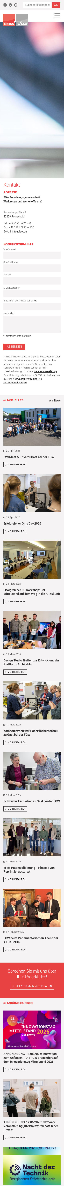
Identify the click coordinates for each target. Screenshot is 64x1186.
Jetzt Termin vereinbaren (34, 986)
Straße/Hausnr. (11, 262)
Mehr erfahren (15, 464)
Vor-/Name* (9, 249)
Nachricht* (9, 313)
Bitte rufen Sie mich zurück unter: (20, 300)
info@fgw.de (19, 231)
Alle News (55, 400)
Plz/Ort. (7, 275)
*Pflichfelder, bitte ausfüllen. (17, 336)
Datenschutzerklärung (45, 371)
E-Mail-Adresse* (11, 287)
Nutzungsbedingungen (15, 382)
